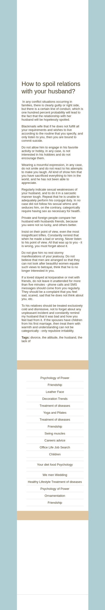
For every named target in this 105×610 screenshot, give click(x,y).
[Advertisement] (53, 35)
